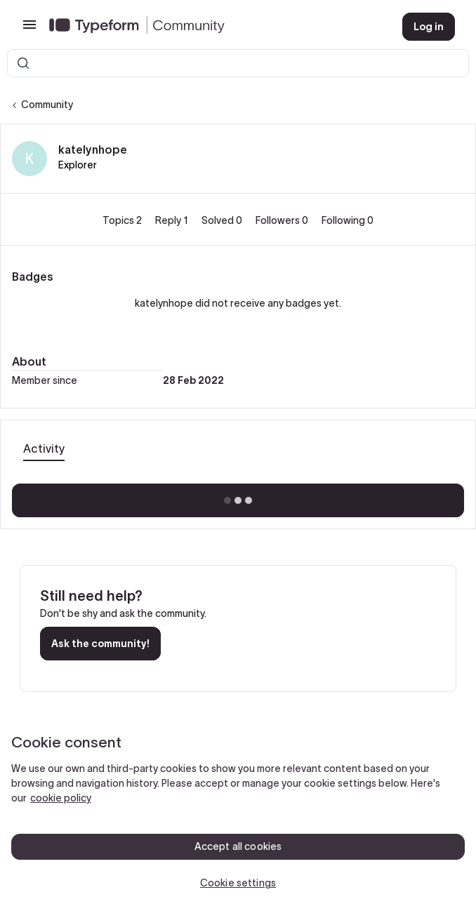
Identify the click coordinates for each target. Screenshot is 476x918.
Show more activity (238, 496)
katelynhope (92, 149)
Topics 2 (123, 220)
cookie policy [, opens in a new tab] (60, 798)
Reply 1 (172, 220)
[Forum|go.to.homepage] (214, 26)
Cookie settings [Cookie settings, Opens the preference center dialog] (238, 883)
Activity (44, 448)
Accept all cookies (238, 846)
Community (47, 104)
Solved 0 (222, 220)
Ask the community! (100, 643)
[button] (29, 29)
